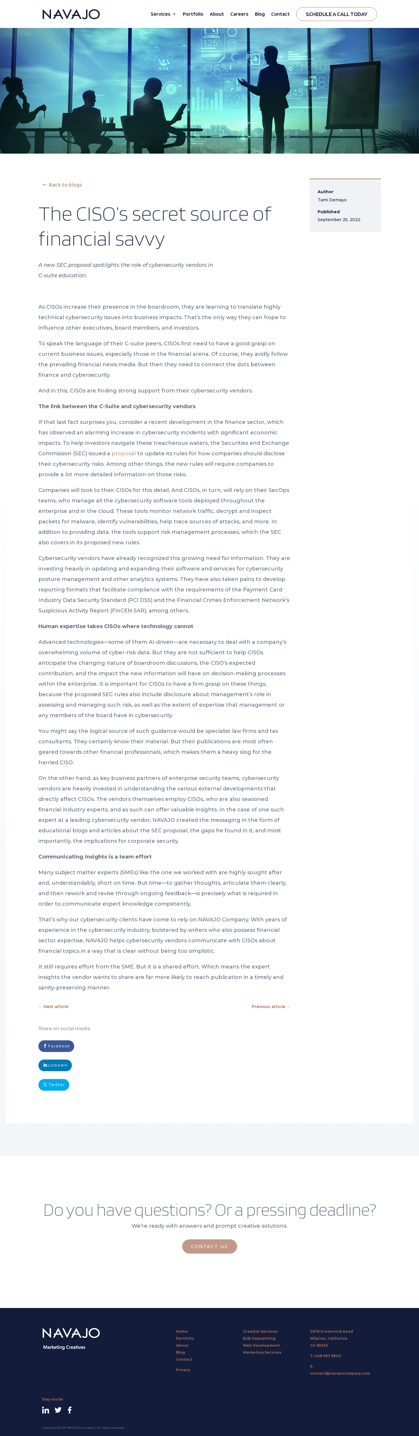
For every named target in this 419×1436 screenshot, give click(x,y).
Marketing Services (262, 1352)
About (217, 14)
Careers (239, 14)
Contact (280, 14)
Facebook (59, 1046)
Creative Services (260, 1331)
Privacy (183, 1370)
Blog (260, 14)
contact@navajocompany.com (340, 1373)
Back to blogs (65, 185)
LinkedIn (58, 1065)
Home (182, 1331)
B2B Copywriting (259, 1338)
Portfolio (193, 14)
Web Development (261, 1345)
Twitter (56, 1084)
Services (161, 14)
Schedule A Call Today (336, 13)
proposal (124, 453)
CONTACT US (209, 1246)
